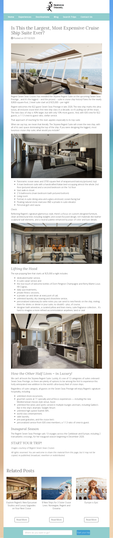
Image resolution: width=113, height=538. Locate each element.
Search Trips (69, 16)
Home (11, 16)
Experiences (25, 16)
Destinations (42, 16)
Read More (21, 519)
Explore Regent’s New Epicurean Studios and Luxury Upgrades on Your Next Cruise (21, 493)
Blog (56, 16)
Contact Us (86, 16)
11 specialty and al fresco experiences (53, 399)
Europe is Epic (91, 490)
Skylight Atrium (48, 407)
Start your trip (83, 532)
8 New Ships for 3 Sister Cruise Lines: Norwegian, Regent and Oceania (56, 493)
